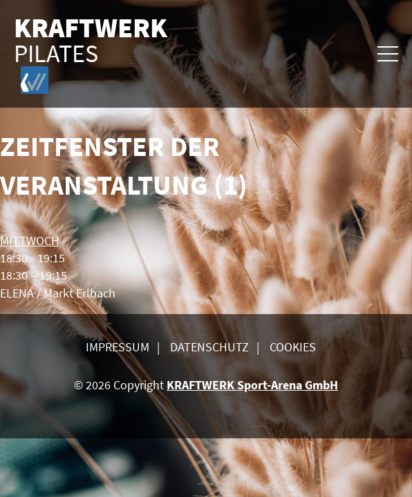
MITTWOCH (29, 240)
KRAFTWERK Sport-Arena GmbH (252, 385)
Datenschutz (209, 347)
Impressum (117, 347)
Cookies (293, 347)
